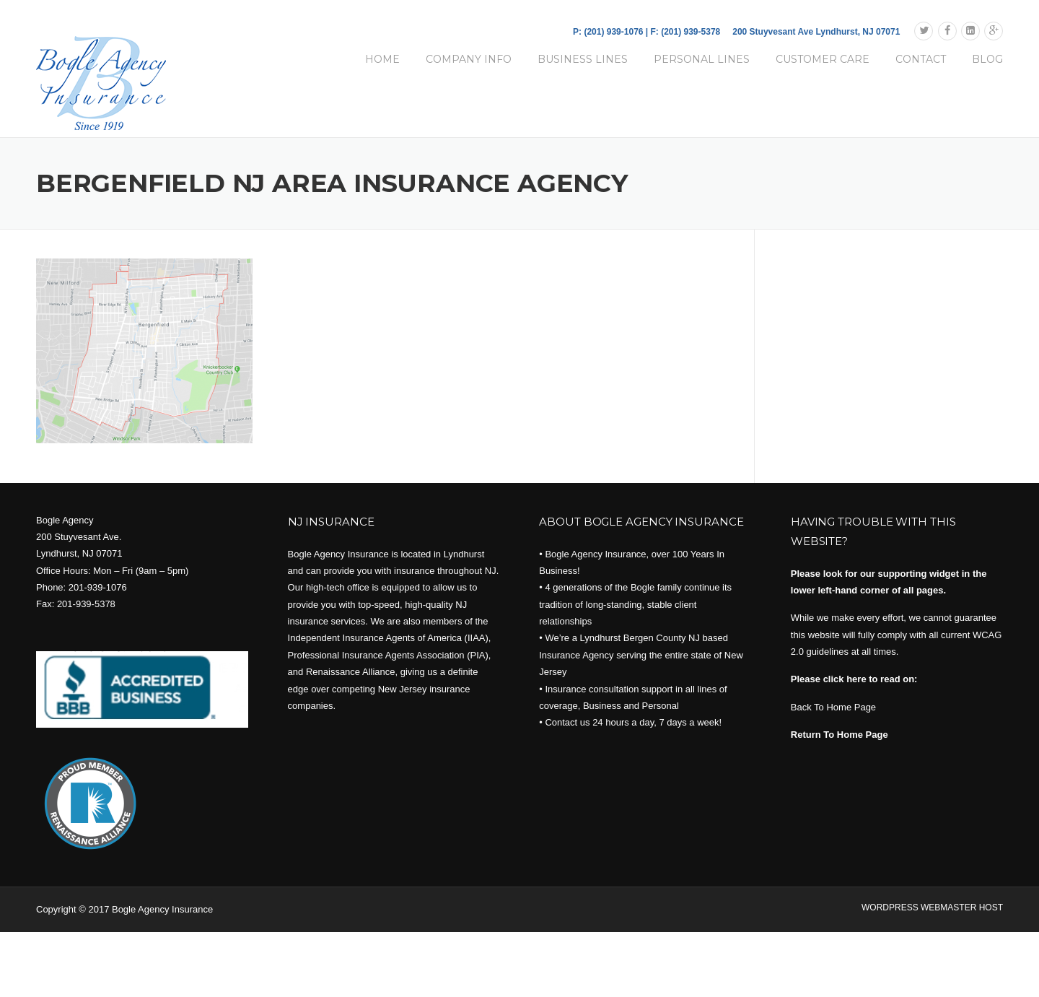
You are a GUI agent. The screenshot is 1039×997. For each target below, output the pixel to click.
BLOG (987, 59)
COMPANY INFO (469, 59)
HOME (382, 59)
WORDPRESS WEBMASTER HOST (932, 907)
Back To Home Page (833, 707)
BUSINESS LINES (583, 59)
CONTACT (920, 59)
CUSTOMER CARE (822, 59)
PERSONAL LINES (702, 59)
